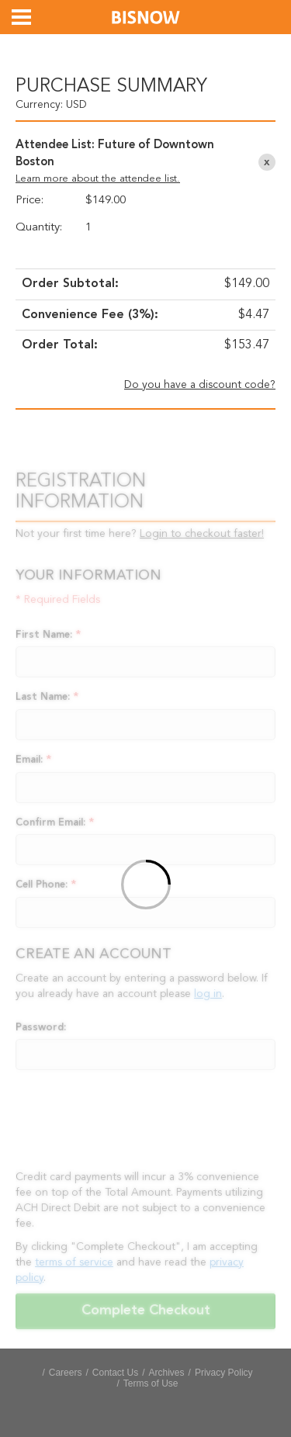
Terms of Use (150, 1383)
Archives (167, 1372)
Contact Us (115, 1372)
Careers (65, 1372)
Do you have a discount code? (199, 384)
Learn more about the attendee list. (98, 179)
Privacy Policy (224, 1372)
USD (76, 104)
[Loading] (145, 887)
